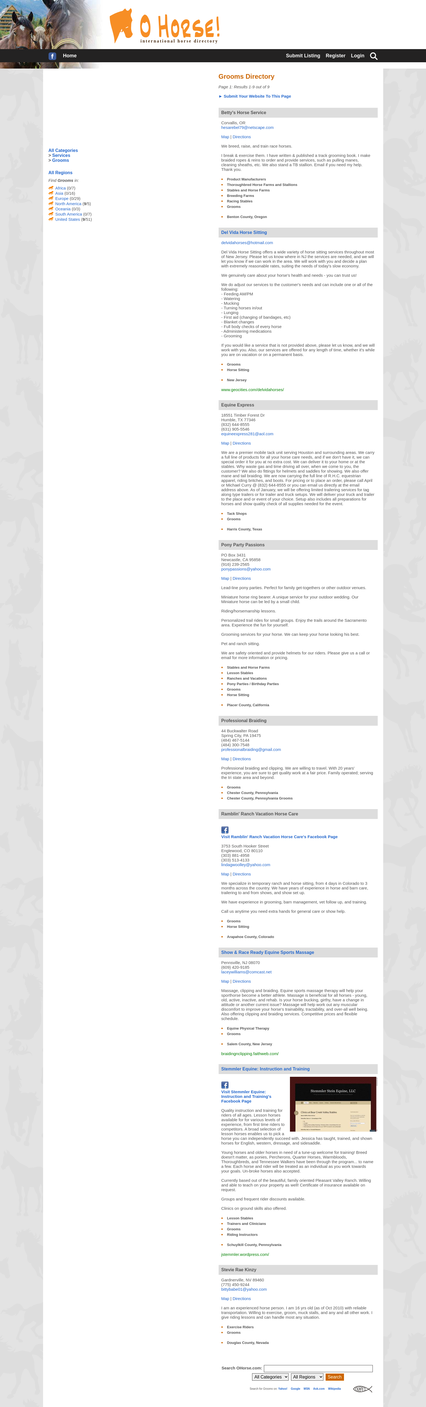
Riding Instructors (242, 1235)
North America (68, 203)
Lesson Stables (240, 673)
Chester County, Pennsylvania (252, 793)
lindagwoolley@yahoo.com (245, 864)
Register (335, 55)
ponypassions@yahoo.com (246, 569)
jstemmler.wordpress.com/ (245, 1254)
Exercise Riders (240, 1327)
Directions (242, 136)
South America (68, 214)
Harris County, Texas (244, 529)
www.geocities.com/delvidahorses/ (252, 389)
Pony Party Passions (243, 545)
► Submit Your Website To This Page (255, 96)
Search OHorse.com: (243, 1368)
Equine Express (237, 405)
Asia (59, 193)
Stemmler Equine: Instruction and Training (265, 1069)
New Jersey (237, 380)
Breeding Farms (240, 196)
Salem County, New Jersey (249, 1044)
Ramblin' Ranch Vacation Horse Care (259, 814)
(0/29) (74, 198)
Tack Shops (237, 514)
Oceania (63, 209)
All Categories (63, 150)
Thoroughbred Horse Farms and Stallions (262, 185)
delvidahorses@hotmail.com (247, 242)
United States (67, 219)
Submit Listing (303, 55)
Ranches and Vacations (247, 678)
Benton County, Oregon (247, 217)
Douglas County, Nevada (248, 1343)
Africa (60, 188)
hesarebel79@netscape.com (247, 127)
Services (61, 155)
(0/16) (69, 193)
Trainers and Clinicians (246, 1224)
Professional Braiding (244, 720)
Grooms (234, 207)
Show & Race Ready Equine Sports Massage (267, 952)
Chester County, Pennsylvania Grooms (260, 798)
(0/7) (70, 188)
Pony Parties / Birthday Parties (253, 684)
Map (225, 136)
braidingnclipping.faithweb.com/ (250, 1053)
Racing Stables (240, 201)
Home (70, 55)
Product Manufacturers (246, 179)
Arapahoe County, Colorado (250, 937)
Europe (62, 198)
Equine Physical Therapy (248, 1028)
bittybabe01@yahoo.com (244, 1289)
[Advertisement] (90, 108)
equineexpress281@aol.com (247, 433)
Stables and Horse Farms (248, 190)
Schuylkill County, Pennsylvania (254, 1245)
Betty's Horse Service (243, 112)
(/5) (86, 203)
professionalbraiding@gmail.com (251, 749)
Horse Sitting (238, 370)
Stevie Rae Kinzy (238, 1269)
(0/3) (75, 209)
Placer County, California (248, 705)
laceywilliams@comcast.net (246, 972)
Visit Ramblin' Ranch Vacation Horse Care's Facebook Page (279, 834)
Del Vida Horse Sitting (244, 232)
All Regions (61, 172)
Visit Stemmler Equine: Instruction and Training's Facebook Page (246, 1094)
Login (358, 55)
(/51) (86, 219)
